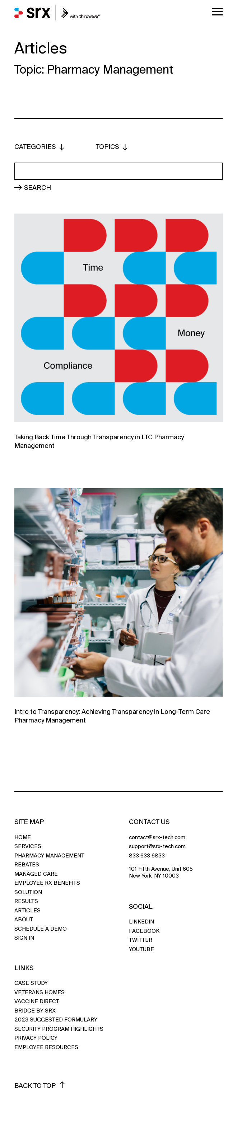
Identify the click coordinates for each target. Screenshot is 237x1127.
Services (27, 846)
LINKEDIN (141, 922)
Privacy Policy (35, 1038)
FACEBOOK (144, 931)
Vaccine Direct (36, 1002)
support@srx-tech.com (157, 846)
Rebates (26, 865)
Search (37, 187)
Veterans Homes (39, 993)
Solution (28, 892)
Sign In (24, 938)
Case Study (31, 983)
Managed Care (36, 874)
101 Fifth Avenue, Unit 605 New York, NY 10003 (161, 873)
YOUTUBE (141, 949)
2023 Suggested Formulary (55, 1020)
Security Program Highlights (58, 1029)
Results (26, 901)
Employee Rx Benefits (47, 883)
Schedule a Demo (40, 929)
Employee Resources (46, 1047)
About (23, 920)
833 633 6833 (147, 856)
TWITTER (140, 940)
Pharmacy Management (49, 856)
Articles (27, 911)
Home (22, 837)
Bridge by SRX (35, 1011)
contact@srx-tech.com (157, 837)
